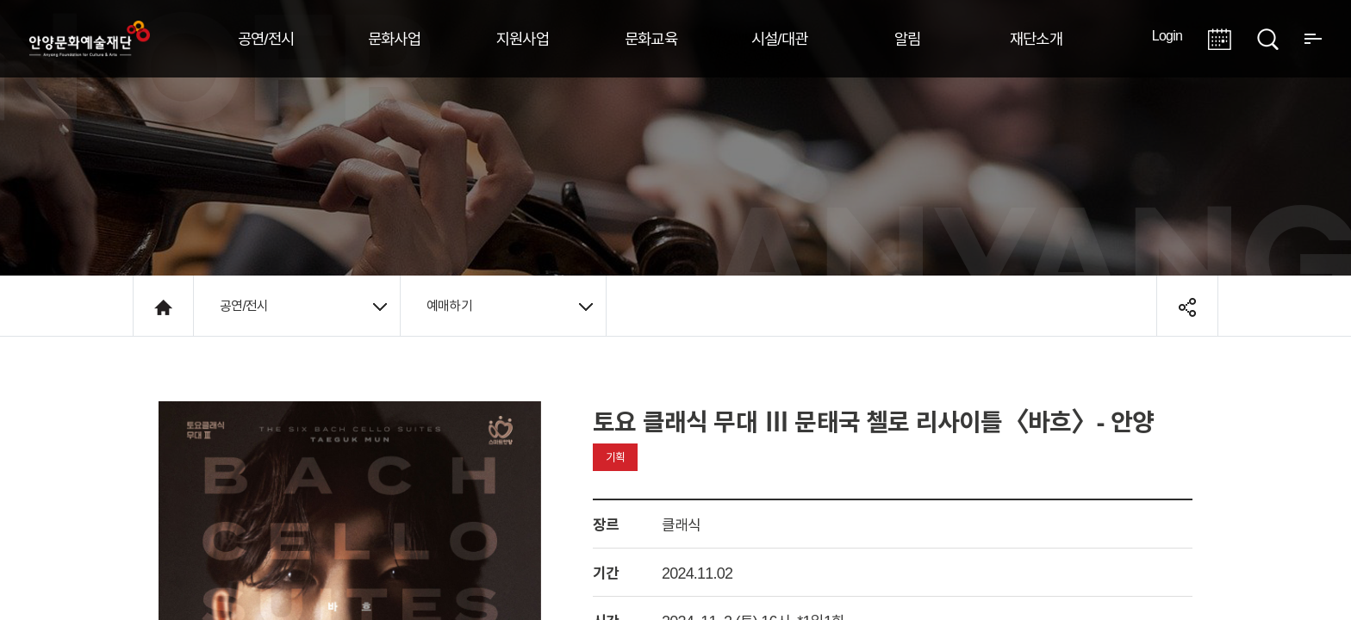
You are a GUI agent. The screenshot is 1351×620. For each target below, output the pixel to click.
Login (1167, 35)
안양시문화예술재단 (89, 39)
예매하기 (509, 306)
